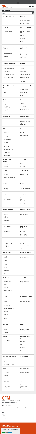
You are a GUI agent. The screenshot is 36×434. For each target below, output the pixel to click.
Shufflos (5, 361)
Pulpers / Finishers (25, 278)
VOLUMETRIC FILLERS (7, 155)
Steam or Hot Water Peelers (8, 248)
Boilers (5, 259)
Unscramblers (6, 56)
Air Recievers (6, 257)
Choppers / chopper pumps (25, 372)
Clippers (21, 197)
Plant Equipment (24, 240)
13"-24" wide (22, 68)
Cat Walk (5, 260)
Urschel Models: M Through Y (9, 364)
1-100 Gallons (6, 188)
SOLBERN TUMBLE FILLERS (8, 151)
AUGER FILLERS (6, 132)
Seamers (5, 324)
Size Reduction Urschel (9, 356)
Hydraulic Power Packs (8, 266)
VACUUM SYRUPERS (7, 154)
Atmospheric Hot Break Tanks (25, 174)
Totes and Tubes (6, 376)
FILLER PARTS (6, 136)
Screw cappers (6, 32)
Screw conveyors (23, 81)
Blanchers (22, 16)
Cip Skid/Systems (23, 243)
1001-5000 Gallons (7, 373)
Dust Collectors (6, 264)
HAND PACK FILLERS (7, 139)
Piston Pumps (6, 311)
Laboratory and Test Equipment (25, 245)
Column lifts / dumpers (24, 89)
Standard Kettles (7, 189)
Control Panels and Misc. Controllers (8, 263)
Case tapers (22, 36)
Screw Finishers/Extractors (25, 259)
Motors (5, 269)
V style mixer (6, 214)
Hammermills (22, 347)
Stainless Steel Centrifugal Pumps (8, 316)
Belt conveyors (22, 70)
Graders (21, 163)
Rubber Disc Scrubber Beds (8, 246)
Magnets (5, 267)
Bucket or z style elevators (24, 109)
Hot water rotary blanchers (25, 20)
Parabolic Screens (7, 386)
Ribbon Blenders (6, 220)
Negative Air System (25, 209)
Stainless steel (6, 375)
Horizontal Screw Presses (24, 257)
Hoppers (21, 95)
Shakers (22, 324)
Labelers (22, 183)
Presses (21, 387)
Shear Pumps (6, 314)
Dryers (5, 90)
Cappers (5, 27)
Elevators (5, 55)
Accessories (6, 327)
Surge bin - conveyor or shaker (25, 123)
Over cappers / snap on (8, 31)
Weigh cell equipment (7, 112)
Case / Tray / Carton (25, 27)
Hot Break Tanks (24, 170)
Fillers (5, 129)
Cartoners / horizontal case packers (25, 32)
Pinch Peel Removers (7, 245)
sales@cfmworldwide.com (7, 405)
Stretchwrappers (7, 231)
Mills (21, 350)
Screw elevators (23, 110)
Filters (21, 129)
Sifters (5, 336)
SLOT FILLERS (6, 148)
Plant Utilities (7, 252)
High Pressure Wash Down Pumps (8, 303)
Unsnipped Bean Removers (25, 235)
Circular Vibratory (7, 340)
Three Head (6, 332)
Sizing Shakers (22, 166)
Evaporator (6, 120)
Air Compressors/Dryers (8, 256)
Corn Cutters (22, 231)
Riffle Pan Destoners (23, 234)
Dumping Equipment (25, 86)
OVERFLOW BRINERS (7, 141)
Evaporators (6, 116)
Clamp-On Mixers (7, 216)
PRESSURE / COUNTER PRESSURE (8, 145)
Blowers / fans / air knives (24, 54)
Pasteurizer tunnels (7, 71)
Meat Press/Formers (23, 202)
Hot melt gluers (22, 38)
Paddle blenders (6, 213)
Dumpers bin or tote (23, 92)
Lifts (21, 246)
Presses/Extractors (25, 252)
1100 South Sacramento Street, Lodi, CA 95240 (10, 402)
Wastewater (6, 381)
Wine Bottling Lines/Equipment (25, 389)
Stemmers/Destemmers (8, 290)
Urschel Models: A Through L (9, 362)
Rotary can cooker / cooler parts (9, 77)
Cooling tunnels (6, 70)
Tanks (4, 368)
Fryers (5, 92)
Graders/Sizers (24, 159)
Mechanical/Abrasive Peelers (9, 243)
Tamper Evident (24, 356)
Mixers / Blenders (8, 209)
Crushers (21, 384)
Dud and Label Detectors (24, 186)
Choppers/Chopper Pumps (25, 343)
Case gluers (22, 35)
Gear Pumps (6, 301)
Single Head (6, 330)
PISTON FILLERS (6, 142)
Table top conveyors (23, 57)
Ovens (5, 93)
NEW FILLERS (4, 418)
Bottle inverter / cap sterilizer (9, 68)
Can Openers (6, 329)
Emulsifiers (22, 199)
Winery (21, 381)
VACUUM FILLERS (7, 152)
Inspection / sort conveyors (25, 74)
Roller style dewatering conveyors (24, 80)
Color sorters (6, 106)
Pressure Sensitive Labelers (25, 188)
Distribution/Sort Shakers (24, 329)
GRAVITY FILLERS (7, 138)
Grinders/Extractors (23, 200)
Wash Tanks (6, 291)
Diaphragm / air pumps (8, 299)
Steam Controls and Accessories (9, 272)
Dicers (21, 344)
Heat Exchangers (8, 170)
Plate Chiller (6, 174)
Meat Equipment (24, 194)
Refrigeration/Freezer (26, 296)
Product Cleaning (8, 278)
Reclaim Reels (6, 287)
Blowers (21, 213)
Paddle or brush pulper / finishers (24, 282)
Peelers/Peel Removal (9, 240)
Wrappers (21, 42)
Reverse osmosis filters (24, 135)
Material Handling (8, 194)
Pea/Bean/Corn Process (24, 227)
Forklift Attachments (7, 199)
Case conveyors (23, 71)
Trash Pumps (6, 318)
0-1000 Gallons (6, 372)
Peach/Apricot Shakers (8, 164)
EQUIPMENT (3, 414)
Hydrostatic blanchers (24, 21)
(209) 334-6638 (5, 404)
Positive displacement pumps (9, 312)
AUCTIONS (3, 415)
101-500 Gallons (6, 186)
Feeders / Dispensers (25, 116)
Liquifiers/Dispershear (7, 219)
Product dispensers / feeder (25, 121)
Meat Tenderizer (23, 203)
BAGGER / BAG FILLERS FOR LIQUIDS (9, 135)
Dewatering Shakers (23, 327)
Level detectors (6, 109)
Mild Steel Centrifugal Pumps (9, 308)
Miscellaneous (22, 299)
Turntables (22, 59)
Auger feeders (22, 120)
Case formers (22, 33)
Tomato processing (25, 368)
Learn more (10, 432)
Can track (5, 52)
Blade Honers (22, 341)
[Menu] (30, 6)
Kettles (5, 183)
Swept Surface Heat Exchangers (9, 177)
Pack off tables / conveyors (25, 77)
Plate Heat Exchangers (8, 175)
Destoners (5, 284)
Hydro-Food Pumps (7, 305)
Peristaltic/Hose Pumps (8, 309)
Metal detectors (6, 110)
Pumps (5, 296)
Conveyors (23, 63)
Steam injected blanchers (24, 23)
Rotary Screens (6, 387)
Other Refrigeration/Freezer (25, 301)
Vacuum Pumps (6, 319)
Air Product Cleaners (7, 281)
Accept (3, 432)
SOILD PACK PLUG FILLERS (8, 149)
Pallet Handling (7, 226)
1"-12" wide (22, 67)
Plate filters (22, 132)
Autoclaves (6, 67)
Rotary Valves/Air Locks (24, 214)
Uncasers (21, 41)
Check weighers (6, 104)
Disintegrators (22, 346)
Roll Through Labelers (24, 189)
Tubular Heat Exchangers (8, 178)
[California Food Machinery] (11, 398)
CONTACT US (4, 419)
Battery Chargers (7, 197)
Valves (5, 273)
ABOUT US (3, 417)
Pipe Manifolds (6, 270)
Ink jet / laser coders (7, 107)
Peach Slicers (6, 166)
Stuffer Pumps (22, 205)
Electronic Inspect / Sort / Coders (8, 100)
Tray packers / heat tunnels (25, 39)
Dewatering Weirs (7, 384)
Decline (6, 432)
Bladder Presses (23, 256)
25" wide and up (23, 106)
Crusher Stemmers (23, 386)
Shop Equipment (23, 248)
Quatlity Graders (23, 232)
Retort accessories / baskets (9, 74)
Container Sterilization (9, 63)
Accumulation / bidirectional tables (25, 53)
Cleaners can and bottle (8, 53)
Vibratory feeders (23, 124)
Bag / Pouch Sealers (8, 16)
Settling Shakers (23, 330)
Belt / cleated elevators (24, 107)
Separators (5, 389)
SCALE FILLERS (6, 146)
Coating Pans (6, 217)
